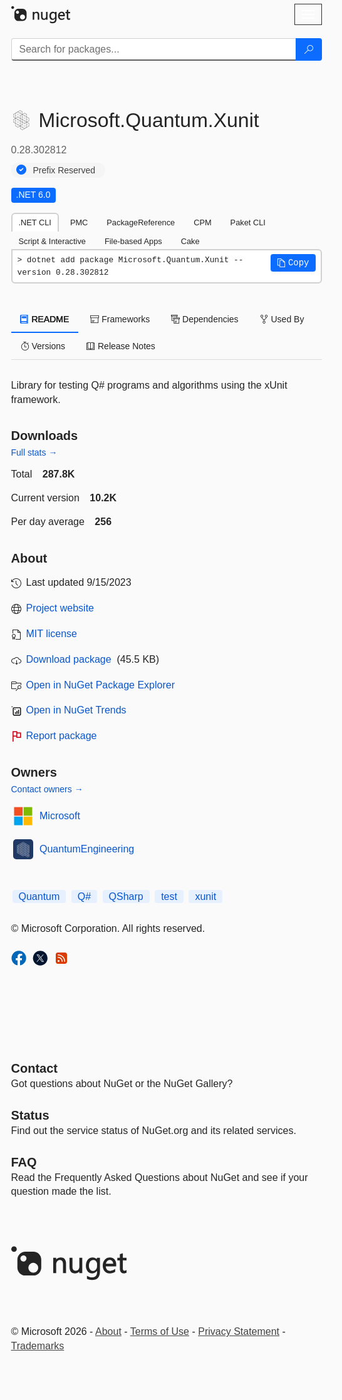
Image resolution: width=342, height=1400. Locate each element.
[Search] (309, 49)
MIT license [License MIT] (52, 633)
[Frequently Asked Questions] (24, 1162)
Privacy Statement (238, 1331)
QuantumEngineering (86, 849)
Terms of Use (159, 1331)
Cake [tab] (190, 241)
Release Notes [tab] (120, 346)
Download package (68, 659)
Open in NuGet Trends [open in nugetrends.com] (76, 710)
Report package (61, 735)
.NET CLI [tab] (35, 222)
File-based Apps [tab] (133, 241)
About (108, 1331)
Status (30, 1115)
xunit (205, 896)
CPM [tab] (202, 222)
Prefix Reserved (64, 170)
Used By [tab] (282, 319)
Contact (34, 1068)
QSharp (126, 896)
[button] (293, 263)
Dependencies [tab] (204, 319)
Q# (84, 896)
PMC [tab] (79, 222)
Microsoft (59, 815)
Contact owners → (47, 789)
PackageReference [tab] (140, 222)
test (169, 896)
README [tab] (45, 319)
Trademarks (38, 1346)
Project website (60, 608)
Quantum (39, 896)
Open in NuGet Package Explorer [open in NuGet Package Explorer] (100, 685)
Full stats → (34, 452)
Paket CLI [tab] (248, 222)
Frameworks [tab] (120, 319)
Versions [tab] (43, 346)
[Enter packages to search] (153, 49)
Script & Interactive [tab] (52, 241)
